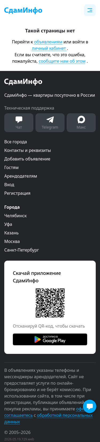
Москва (12, 241)
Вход (9, 185)
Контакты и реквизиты (27, 150)
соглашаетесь (18, 415)
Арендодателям (20, 176)
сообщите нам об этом (62, 61)
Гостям (11, 167)
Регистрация (17, 193)
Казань (11, 233)
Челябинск (15, 216)
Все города (15, 142)
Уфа (8, 224)
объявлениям (48, 42)
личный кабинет (49, 48)
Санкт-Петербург (21, 250)
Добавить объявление (27, 159)
